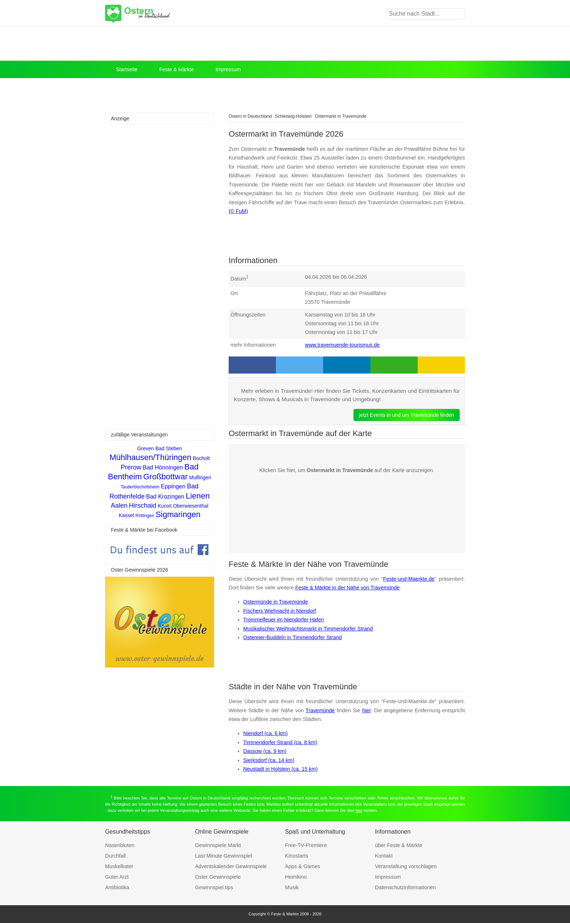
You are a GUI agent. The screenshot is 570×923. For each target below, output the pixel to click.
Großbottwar (165, 476)
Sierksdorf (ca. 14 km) (268, 760)
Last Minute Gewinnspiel (223, 856)
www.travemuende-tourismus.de (342, 345)
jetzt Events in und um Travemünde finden (406, 415)
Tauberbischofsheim (140, 486)
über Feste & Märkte (398, 845)
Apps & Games (302, 866)
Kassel (126, 515)
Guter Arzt (117, 877)
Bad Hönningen (163, 467)
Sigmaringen (178, 514)
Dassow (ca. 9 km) (264, 751)
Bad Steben (168, 448)
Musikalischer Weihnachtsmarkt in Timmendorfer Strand (308, 629)
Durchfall (115, 856)
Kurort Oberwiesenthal (183, 506)
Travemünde (320, 710)
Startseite (126, 69)
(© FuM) (238, 211)
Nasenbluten (120, 845)
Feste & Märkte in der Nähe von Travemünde (347, 588)
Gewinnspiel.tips (214, 887)
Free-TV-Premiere (306, 845)
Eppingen (173, 486)
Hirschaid (142, 505)
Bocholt (201, 458)
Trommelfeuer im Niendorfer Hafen (283, 619)
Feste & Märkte (176, 69)
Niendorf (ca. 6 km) (265, 733)
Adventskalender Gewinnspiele (231, 866)
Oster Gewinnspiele (218, 877)
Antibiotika (117, 887)
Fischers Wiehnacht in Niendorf (279, 611)
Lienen (198, 495)
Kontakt (384, 856)
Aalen (119, 505)
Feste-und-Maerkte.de (409, 579)
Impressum (228, 69)
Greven (145, 448)
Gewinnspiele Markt (218, 845)
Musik (292, 887)
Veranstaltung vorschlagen (406, 866)
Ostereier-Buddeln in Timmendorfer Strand (292, 637)
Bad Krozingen (165, 496)
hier (366, 710)
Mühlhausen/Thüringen (150, 457)
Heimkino (296, 877)
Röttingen (145, 515)
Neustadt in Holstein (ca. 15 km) (280, 769)
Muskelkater (119, 866)
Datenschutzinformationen (405, 887)
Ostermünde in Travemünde (275, 602)
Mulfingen (200, 477)
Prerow (131, 467)
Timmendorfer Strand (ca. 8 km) (280, 742)
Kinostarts (296, 856)
